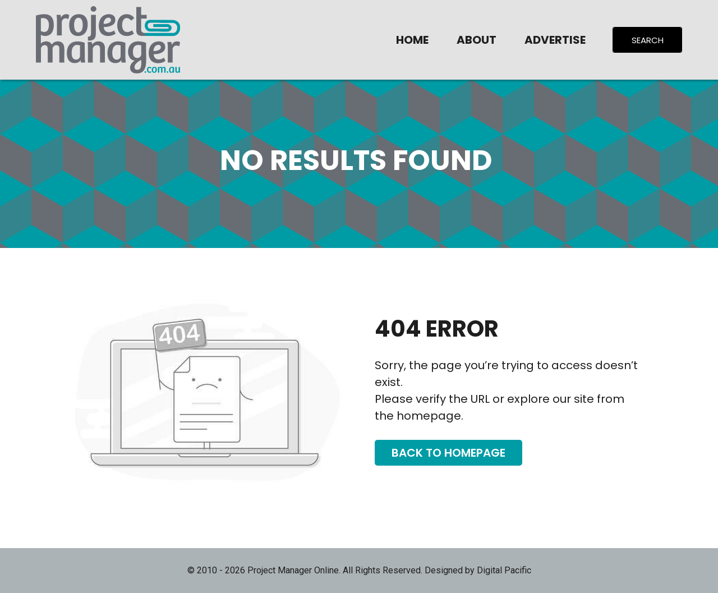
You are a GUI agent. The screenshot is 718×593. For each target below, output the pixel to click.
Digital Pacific (504, 570)
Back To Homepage (448, 453)
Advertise (555, 40)
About (476, 40)
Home (412, 40)
